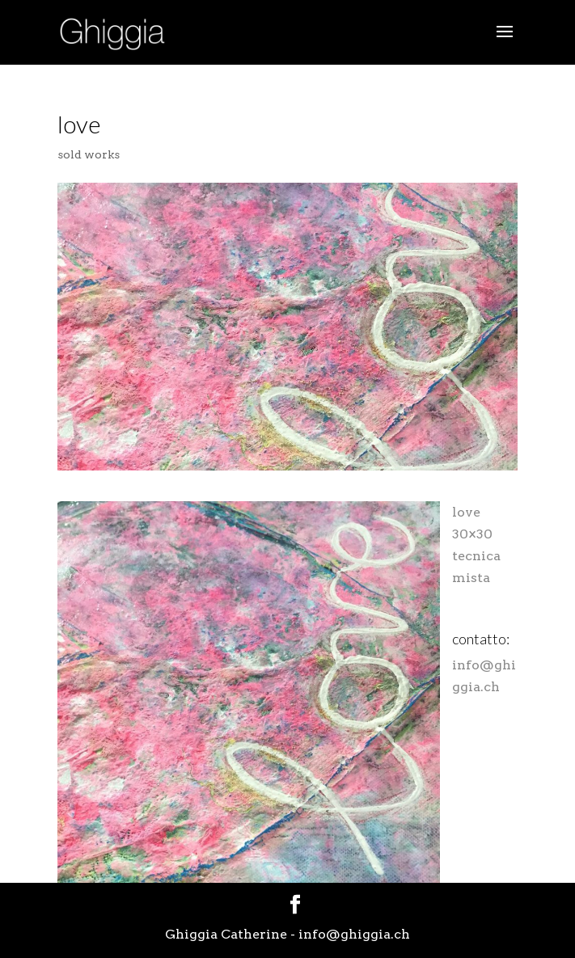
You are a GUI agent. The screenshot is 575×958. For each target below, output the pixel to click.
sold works (88, 154)
